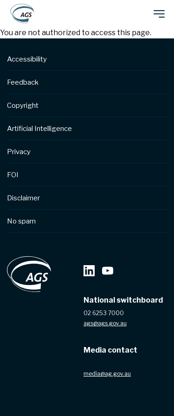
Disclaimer (23, 198)
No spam (21, 221)
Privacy (19, 152)
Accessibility (27, 59)
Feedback (23, 82)
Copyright (23, 105)
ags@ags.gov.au (105, 323)
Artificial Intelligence (39, 128)
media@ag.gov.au (107, 373)
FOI (13, 175)
